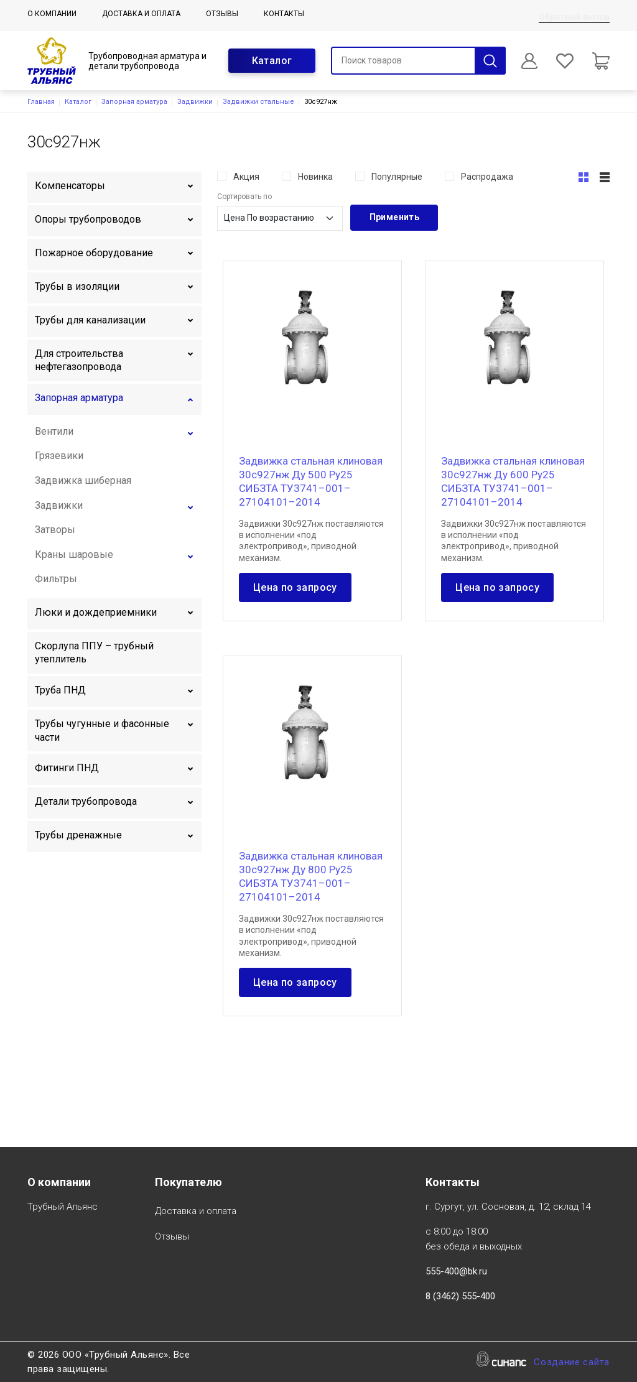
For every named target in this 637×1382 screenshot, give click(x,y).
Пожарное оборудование (94, 253)
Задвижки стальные (258, 102)
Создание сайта (572, 1363)
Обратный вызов (574, 17)
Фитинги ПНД (67, 768)
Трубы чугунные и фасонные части (102, 730)
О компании (52, 13)
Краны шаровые (74, 554)
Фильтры (56, 579)
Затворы (55, 530)
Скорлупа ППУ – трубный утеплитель (94, 652)
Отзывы (222, 13)
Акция (246, 177)
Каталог (272, 61)
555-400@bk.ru (456, 1271)
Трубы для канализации (90, 320)
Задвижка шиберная (83, 480)
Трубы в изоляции (77, 286)
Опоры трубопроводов (88, 219)
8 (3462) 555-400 (460, 1296)
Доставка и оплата (141, 13)
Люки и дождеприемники (96, 612)
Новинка (315, 177)
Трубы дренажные (78, 835)
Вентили (54, 431)
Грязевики (59, 455)
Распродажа (487, 177)
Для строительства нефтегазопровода (79, 360)
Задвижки (195, 102)
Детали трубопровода (86, 801)
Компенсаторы (70, 186)
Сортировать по (244, 196)
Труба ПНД (60, 690)
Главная (41, 102)
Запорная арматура (134, 102)
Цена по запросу (295, 587)
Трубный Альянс (62, 1207)
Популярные (396, 177)
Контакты (284, 13)
